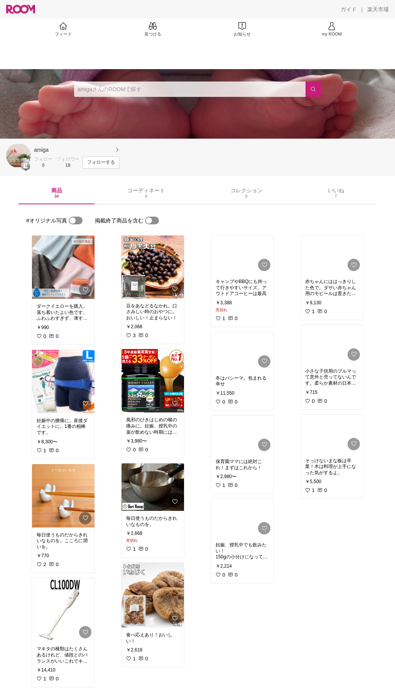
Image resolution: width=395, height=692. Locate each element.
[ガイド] (349, 9)
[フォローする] (101, 162)
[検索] (313, 89)
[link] (63, 267)
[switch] (76, 220)
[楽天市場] (378, 9)
